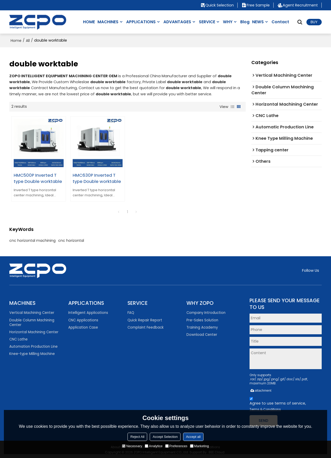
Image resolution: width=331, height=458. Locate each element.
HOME (89, 22)
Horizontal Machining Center (33, 331)
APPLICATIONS (141, 22)
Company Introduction (205, 311)
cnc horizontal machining (32, 239)
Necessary (132, 446)
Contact (280, 22)
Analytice (154, 446)
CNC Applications (83, 319)
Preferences (176, 446)
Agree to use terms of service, (278, 404)
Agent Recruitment (300, 5)
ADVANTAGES (177, 22)
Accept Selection (165, 437)
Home (16, 40)
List (232, 106)
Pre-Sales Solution (202, 319)
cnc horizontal (71, 239)
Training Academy (202, 326)
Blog (245, 22)
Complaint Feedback (145, 326)
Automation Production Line (33, 345)
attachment (260, 390)
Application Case (83, 326)
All (28, 40)
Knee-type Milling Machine (32, 353)
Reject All (137, 437)
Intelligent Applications (88, 311)
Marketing (199, 446)
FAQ (130, 311)
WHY (227, 22)
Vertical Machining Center (31, 311)
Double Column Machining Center (31, 322)
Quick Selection (219, 5)
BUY (314, 22)
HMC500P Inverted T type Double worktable (38, 177)
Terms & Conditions (265, 408)
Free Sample (258, 5)
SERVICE (207, 22)
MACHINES (107, 22)
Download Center (201, 333)
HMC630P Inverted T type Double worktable (96, 177)
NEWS (258, 22)
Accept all (193, 437)
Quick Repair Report (144, 319)
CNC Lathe (18, 338)
